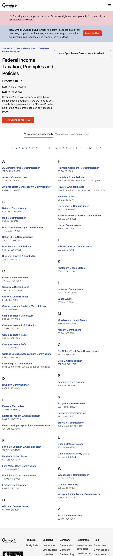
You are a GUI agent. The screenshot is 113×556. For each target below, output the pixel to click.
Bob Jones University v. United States (22, 227)
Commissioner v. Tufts (14, 344)
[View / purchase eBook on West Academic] (82, 53)
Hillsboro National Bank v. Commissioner (80, 215)
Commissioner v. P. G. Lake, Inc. (19, 325)
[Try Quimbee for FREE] (18, 120)
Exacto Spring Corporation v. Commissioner (26, 425)
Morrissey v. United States (72, 320)
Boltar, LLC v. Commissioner (17, 237)
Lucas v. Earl (65, 298)
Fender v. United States (15, 456)
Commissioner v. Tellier (14, 334)
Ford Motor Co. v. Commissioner (19, 466)
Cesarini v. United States (15, 287)
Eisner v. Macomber (13, 406)
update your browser (20, 19)
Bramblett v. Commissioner (17, 246)
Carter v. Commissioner (15, 277)
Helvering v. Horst (68, 196)
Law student (50, 549)
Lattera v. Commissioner (71, 289)
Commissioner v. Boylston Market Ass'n (24, 306)
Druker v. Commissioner (15, 384)
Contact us (100, 545)
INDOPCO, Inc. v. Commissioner (75, 246)
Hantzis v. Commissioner (71, 177)
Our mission (66, 545)
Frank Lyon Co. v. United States (19, 475)
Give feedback (102, 549)
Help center (100, 554)
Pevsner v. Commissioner (72, 382)
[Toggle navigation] (109, 5)
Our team (65, 549)
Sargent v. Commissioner (71, 403)
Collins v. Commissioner (15, 296)
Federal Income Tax (11, 51)
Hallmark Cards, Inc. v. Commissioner (78, 167)
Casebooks (44, 48)
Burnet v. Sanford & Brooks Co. (19, 256)
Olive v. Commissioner (70, 360)
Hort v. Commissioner (69, 225)
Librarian (48, 554)
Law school (49, 545)
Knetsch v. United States (71, 268)
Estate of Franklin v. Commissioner (21, 415)
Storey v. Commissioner (71, 422)
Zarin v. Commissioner (70, 515)
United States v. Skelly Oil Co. (74, 453)
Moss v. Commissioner (70, 329)
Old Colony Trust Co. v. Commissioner (78, 351)
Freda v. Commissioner (14, 485)
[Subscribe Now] (92, 33)
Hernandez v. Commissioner (73, 206)
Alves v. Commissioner (14, 177)
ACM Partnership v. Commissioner (21, 167)
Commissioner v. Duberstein (17, 315)
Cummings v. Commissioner (17, 363)
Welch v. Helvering (68, 484)
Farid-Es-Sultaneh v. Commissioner (21, 446)
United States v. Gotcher (71, 444)
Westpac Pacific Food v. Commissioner (79, 494)
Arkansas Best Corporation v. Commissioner (26, 186)
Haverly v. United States (71, 186)
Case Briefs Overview (25, 48)
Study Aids (7, 48)
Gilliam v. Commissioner (15, 506)
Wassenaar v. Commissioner (73, 475)
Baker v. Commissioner (14, 208)
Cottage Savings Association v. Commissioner (27, 354)
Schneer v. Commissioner (72, 413)
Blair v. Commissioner (14, 217)
